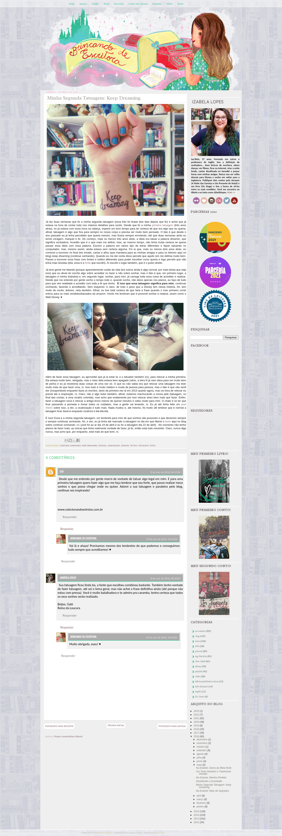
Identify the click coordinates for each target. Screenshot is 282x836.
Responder (70, 517)
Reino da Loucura (69, 608)
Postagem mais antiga (172, 726)
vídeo (197, 676)
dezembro (202, 739)
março (200, 799)
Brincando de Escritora (83, 538)
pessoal (103, 445)
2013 (197, 818)
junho (200, 761)
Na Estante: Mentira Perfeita (211, 777)
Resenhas (156, 3)
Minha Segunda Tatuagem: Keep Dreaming (213, 786)
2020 (197, 722)
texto (168, 421)
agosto (200, 754)
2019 (197, 725)
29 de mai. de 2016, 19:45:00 (161, 539)
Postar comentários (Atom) (68, 736)
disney (198, 666)
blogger (160, 833)
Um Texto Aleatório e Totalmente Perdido (213, 772)
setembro (202, 750)
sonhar (125, 445)
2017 (197, 732)
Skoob (106, 3)
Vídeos (169, 3)
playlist (198, 671)
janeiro (200, 806)
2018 (197, 729)
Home (72, 3)
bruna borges (105, 833)
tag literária (201, 656)
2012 (197, 822)
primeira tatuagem (162, 225)
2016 (197, 736)
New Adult (200, 661)
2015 (197, 811)
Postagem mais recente (59, 726)
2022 (197, 714)
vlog (197, 636)
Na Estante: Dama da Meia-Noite (213, 767)
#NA (197, 646)
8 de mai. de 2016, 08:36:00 (165, 578)
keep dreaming (90, 445)
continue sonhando (70, 445)
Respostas (67, 529)
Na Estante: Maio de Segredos (212, 790)
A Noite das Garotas (138, 3)
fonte (88, 262)
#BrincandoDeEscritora (207, 681)
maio (199, 764)
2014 (197, 815)
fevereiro (202, 803)
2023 (197, 711)
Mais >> (231, 192)
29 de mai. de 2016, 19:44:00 (161, 637)
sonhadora (114, 445)
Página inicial (116, 725)
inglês (198, 691)
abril (199, 795)
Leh (61, 471)
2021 (197, 718)
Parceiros (118, 3)
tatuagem (143, 445)
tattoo (133, 445)
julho (199, 757)
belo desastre (201, 686)
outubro (201, 746)
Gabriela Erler (68, 577)
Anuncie (83, 3)
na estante (200, 631)
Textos (180, 3)
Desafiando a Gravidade (209, 781)
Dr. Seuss (199, 696)
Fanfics (95, 3)
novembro (202, 743)
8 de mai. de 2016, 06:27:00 (165, 472)
